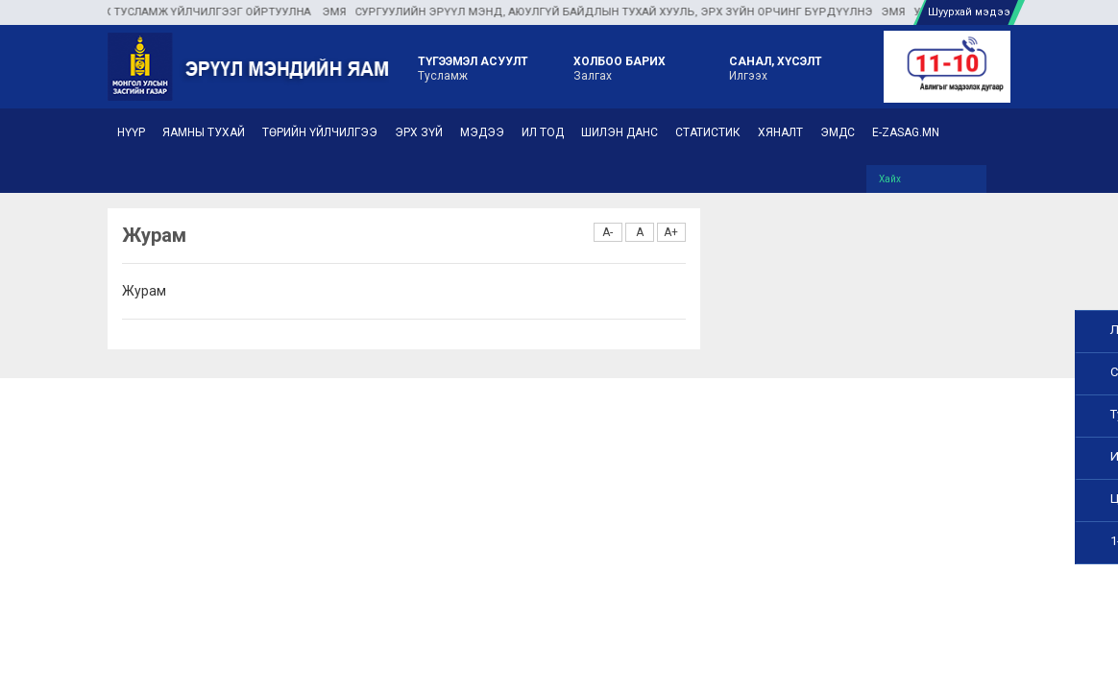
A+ (671, 232)
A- (607, 232)
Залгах (619, 67)
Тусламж (473, 67)
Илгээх (775, 67)
